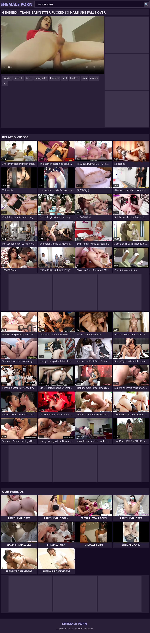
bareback (54, 78)
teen (84, 78)
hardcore (74, 78)
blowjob (7, 78)
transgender (41, 78)
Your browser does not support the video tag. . (52, 45)
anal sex (94, 78)
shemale (19, 78)
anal (65, 78)
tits (5, 83)
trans (28, 78)
